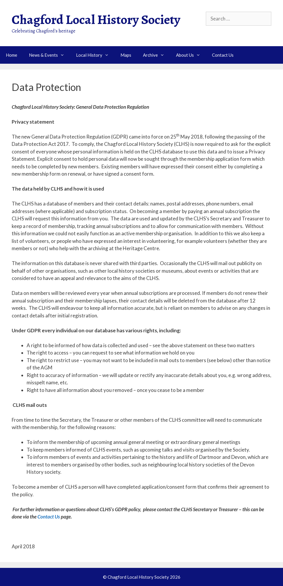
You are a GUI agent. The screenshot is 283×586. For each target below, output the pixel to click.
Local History (95, 55)
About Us (191, 55)
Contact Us (223, 55)
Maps (125, 55)
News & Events (49, 55)
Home (11, 55)
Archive (156, 55)
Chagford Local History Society (96, 20)
